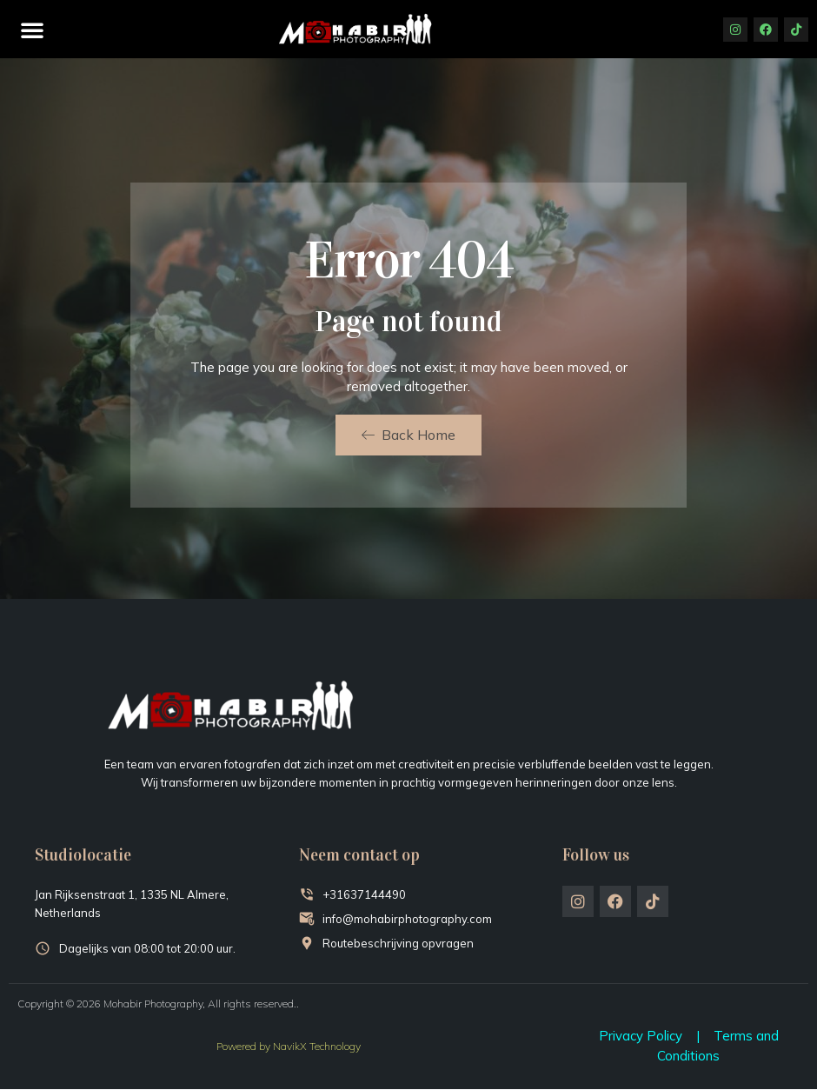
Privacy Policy (640, 1035)
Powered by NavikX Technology (288, 1046)
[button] (32, 29)
